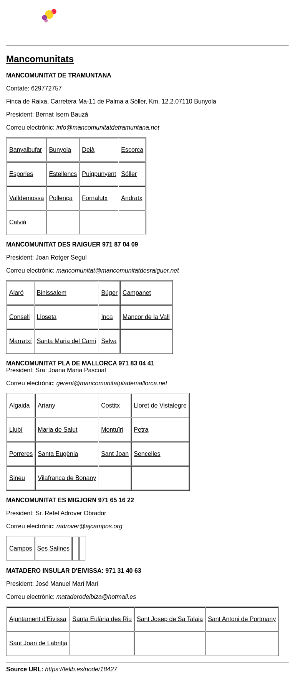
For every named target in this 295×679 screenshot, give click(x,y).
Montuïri (112, 429)
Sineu (17, 478)
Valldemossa (26, 198)
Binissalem (51, 292)
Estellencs (63, 174)
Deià (88, 149)
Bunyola (60, 149)
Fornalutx (95, 198)
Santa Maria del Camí (66, 341)
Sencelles (147, 453)
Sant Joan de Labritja (38, 643)
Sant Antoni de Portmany (242, 619)
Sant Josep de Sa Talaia (170, 619)
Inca (107, 317)
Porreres (21, 453)
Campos (20, 548)
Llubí (16, 429)
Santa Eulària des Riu (102, 619)
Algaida (19, 405)
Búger (109, 292)
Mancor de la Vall (146, 317)
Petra (141, 429)
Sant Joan (115, 453)
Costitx (110, 405)
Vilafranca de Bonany (67, 478)
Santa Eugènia (58, 453)
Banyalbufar (25, 149)
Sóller (129, 174)
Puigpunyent (99, 174)
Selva (108, 341)
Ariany (46, 405)
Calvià (17, 222)
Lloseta (47, 317)
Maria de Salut (57, 429)
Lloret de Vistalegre (160, 405)
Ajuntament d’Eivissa (37, 619)
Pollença (60, 198)
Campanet (137, 292)
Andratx (131, 198)
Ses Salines (53, 548)
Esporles (21, 174)
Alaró (16, 292)
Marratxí (20, 341)
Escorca (132, 149)
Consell (19, 317)
